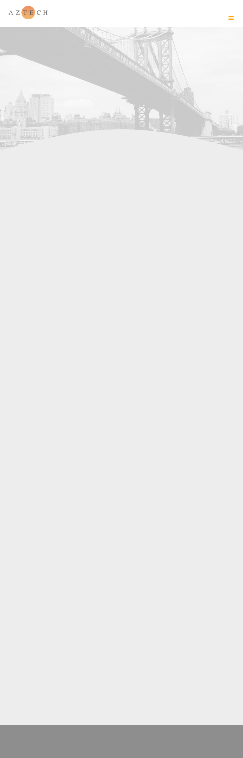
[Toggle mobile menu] (231, 18)
